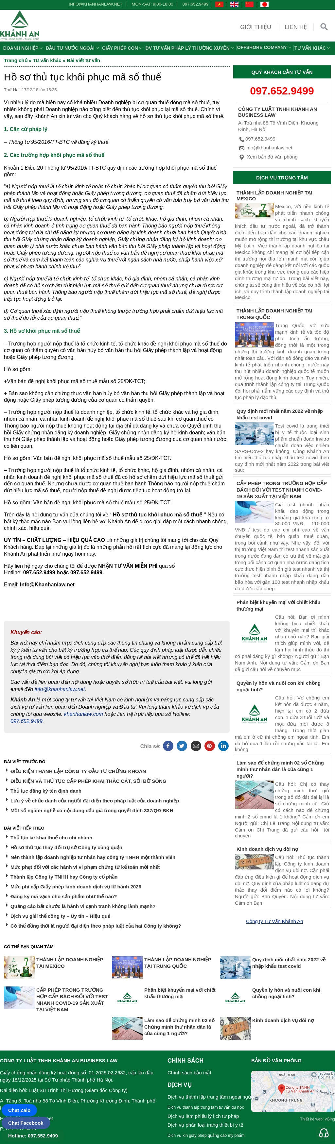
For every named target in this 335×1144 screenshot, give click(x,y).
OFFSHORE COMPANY (265, 47)
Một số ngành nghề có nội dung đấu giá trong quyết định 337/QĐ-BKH (91, 810)
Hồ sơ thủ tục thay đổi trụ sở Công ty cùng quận (66, 847)
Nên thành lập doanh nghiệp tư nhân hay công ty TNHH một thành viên (92, 857)
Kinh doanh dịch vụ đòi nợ (267, 849)
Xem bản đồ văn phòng (268, 157)
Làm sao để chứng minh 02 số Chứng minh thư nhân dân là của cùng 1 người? (280, 769)
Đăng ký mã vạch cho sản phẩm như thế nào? (63, 896)
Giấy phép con (123, 48)
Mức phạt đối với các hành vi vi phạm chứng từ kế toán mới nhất (85, 867)
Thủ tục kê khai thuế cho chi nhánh (51, 837)
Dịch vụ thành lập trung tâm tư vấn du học (206, 1107)
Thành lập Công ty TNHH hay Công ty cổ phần (63, 877)
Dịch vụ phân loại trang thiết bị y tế (205, 1125)
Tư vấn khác (313, 48)
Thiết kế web (311, 1119)
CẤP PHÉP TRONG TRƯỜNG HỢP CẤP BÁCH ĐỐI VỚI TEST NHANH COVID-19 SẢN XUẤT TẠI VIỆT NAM (282, 489)
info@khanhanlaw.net (94, 4)
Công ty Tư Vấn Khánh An (274, 921)
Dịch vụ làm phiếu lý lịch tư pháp (203, 1116)
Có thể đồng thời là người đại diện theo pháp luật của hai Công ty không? (95, 926)
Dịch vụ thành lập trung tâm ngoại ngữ (209, 1097)
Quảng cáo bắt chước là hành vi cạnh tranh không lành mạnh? (83, 906)
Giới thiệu (255, 27)
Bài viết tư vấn (83, 60)
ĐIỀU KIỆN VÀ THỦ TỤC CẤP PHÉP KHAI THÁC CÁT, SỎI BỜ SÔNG (88, 781)
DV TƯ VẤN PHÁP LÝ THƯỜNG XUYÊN (191, 48)
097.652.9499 (196, 4)
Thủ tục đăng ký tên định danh (45, 791)
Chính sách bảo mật (189, 1072)
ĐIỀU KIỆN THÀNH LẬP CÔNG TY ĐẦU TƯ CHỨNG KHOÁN (78, 771)
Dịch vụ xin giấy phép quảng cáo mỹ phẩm (206, 1135)
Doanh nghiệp (23, 48)
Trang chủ (15, 60)
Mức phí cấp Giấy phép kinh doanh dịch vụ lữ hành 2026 (75, 886)
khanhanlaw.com (83, 714)
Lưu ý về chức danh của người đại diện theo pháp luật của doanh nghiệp (94, 800)
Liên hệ (296, 27)
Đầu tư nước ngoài (73, 48)
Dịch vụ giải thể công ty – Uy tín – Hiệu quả (60, 916)
